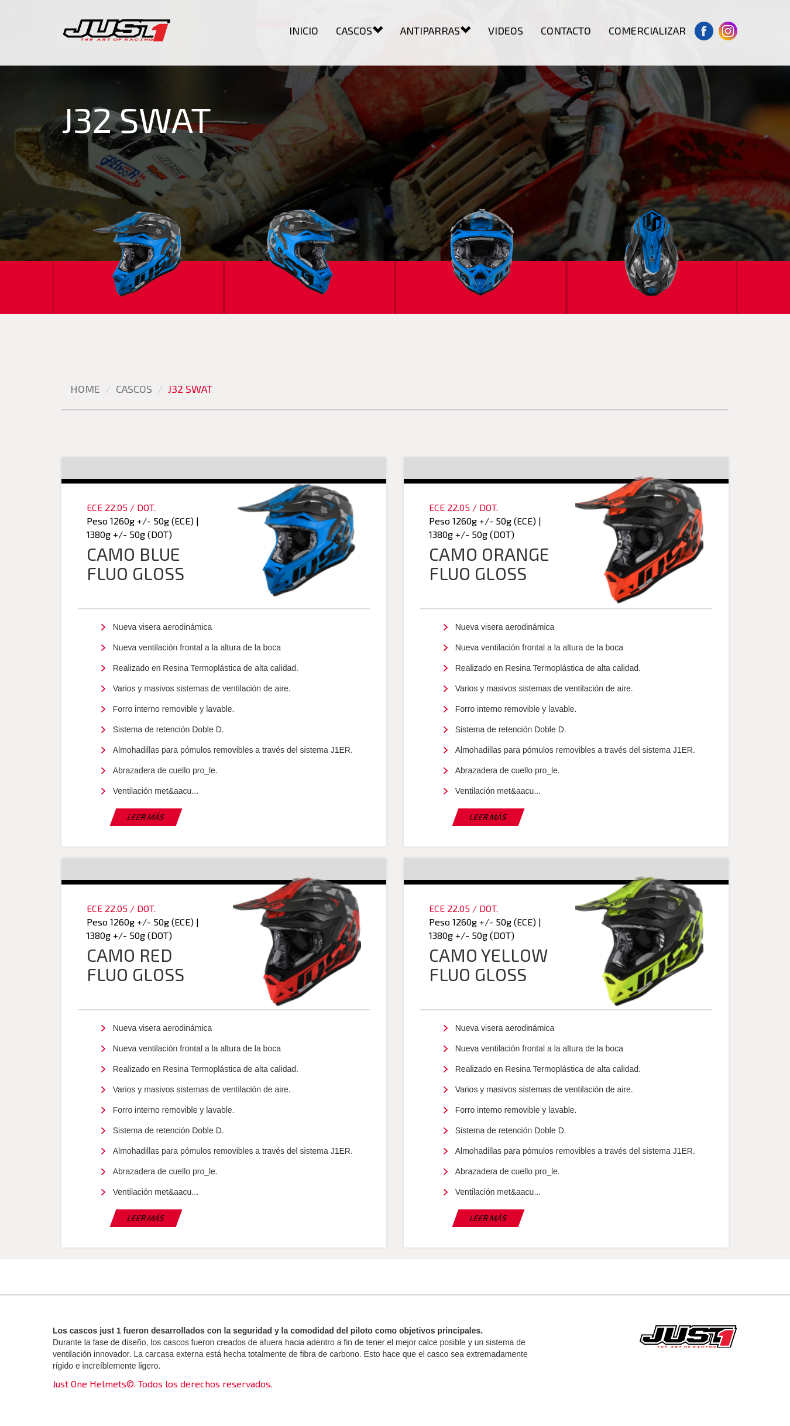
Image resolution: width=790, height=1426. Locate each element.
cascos (134, 388)
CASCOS (359, 30)
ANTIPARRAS (435, 30)
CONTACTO (566, 30)
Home (85, 388)
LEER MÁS (146, 817)
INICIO (303, 30)
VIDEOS (505, 30)
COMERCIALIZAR (647, 30)
